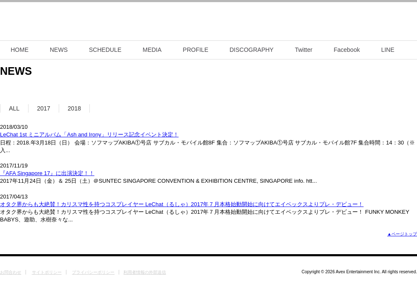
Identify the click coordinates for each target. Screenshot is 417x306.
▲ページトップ (402, 234)
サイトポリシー (47, 272)
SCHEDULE (105, 49)
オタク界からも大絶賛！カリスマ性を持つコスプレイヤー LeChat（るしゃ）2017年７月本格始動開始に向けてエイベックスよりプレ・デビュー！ (181, 204)
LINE (387, 49)
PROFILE (195, 49)
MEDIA (152, 49)
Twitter (303, 49)
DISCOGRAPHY (252, 49)
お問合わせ (10, 272)
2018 (74, 108)
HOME (20, 49)
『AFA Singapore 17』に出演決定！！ (47, 173)
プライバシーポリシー (93, 272)
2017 (43, 108)
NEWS (59, 49)
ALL (14, 108)
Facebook (347, 49)
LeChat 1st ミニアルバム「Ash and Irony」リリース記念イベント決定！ (89, 134)
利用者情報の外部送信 (144, 272)
